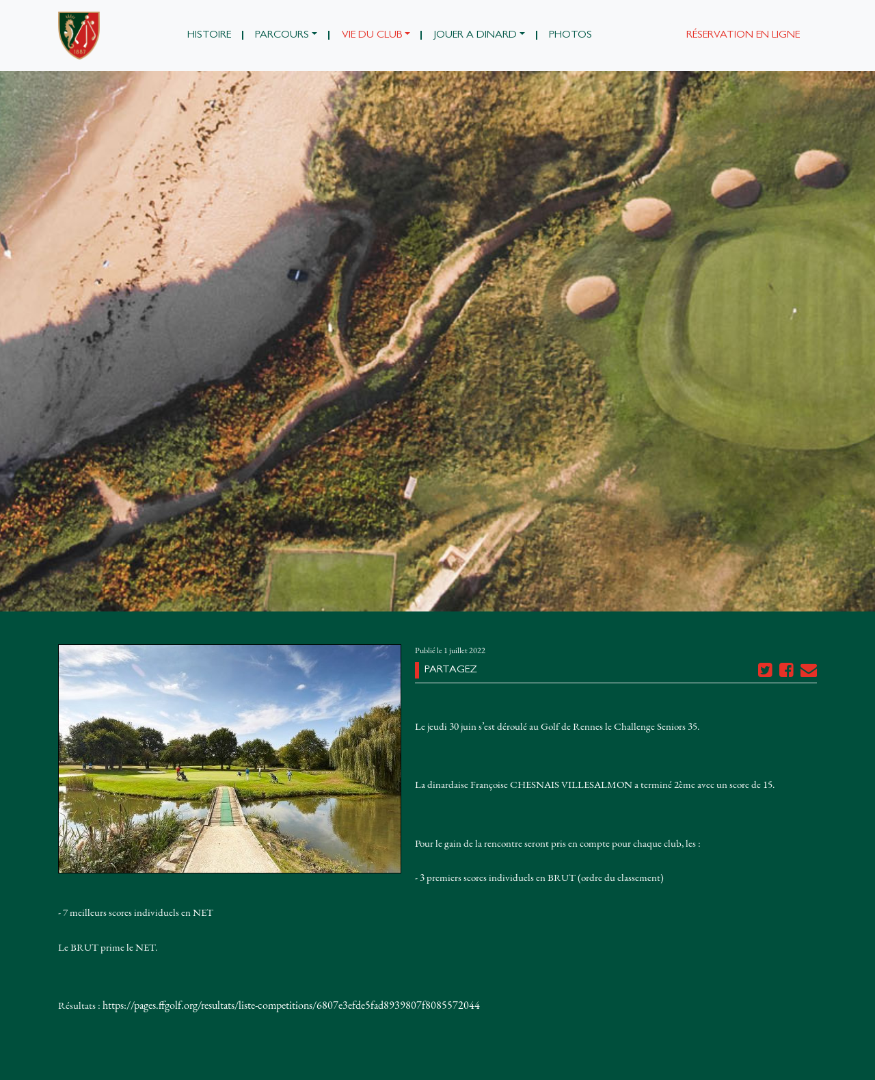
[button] (286, 35)
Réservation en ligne (743, 35)
